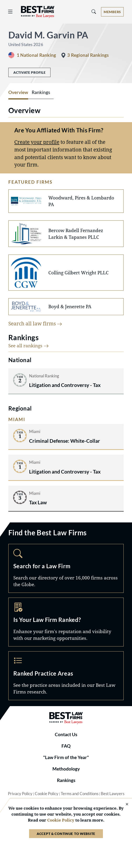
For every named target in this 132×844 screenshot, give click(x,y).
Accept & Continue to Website (66, 834)
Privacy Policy (20, 793)
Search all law (35, 323)
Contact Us (66, 734)
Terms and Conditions (79, 793)
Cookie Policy (46, 793)
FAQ (66, 746)
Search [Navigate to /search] (66, 568)
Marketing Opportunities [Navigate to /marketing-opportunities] (66, 622)
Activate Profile (29, 72)
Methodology (66, 768)
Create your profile (36, 142)
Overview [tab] (18, 92)
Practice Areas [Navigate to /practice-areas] (66, 675)
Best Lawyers (112, 793)
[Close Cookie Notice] (124, 804)
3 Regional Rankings (88, 55)
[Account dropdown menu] (112, 11)
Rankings (66, 780)
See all (28, 346)
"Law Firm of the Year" (66, 757)
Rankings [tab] (41, 92)
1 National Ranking (36, 55)
